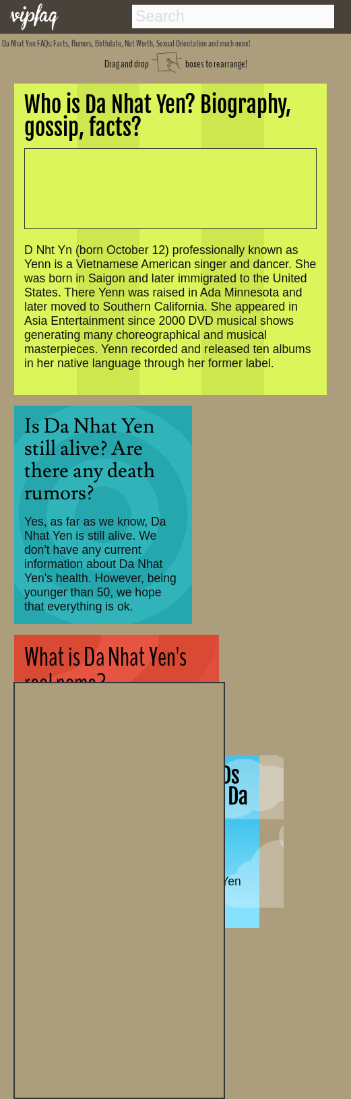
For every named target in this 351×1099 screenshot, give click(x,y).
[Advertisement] (119, 889)
